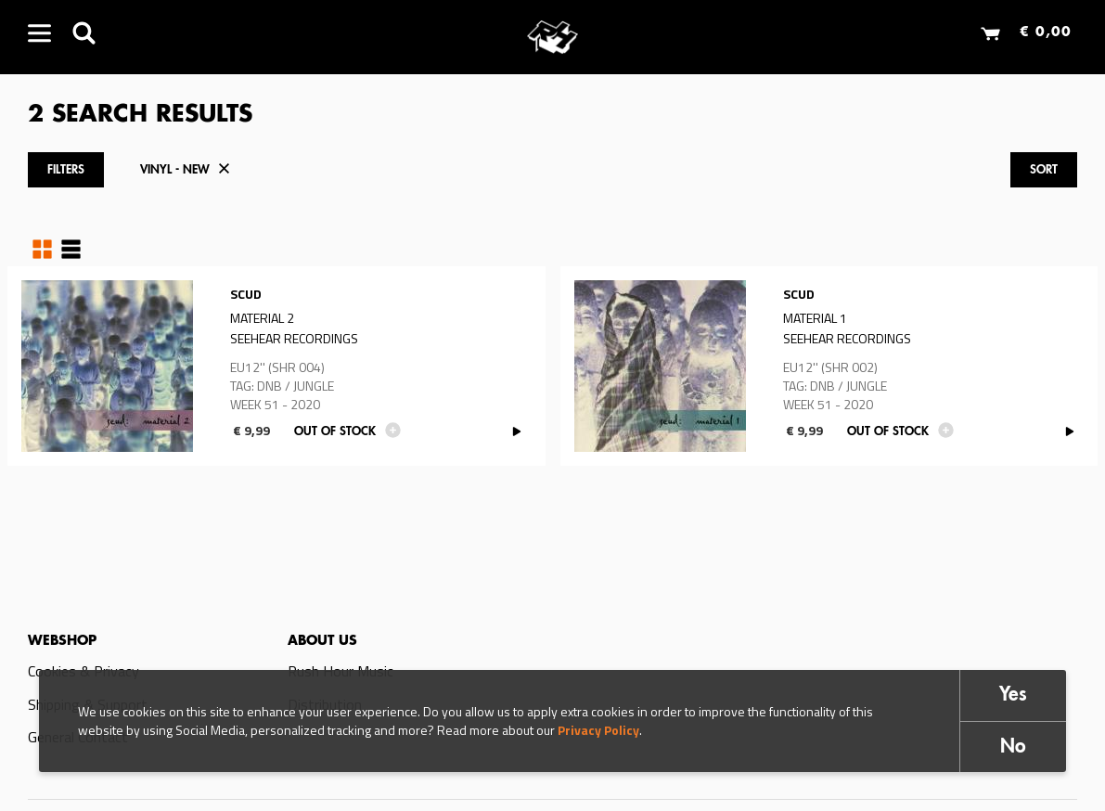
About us (322, 641)
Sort (1044, 170)
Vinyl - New (175, 170)
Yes (1013, 695)
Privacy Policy (598, 730)
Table (71, 249)
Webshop (62, 641)
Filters (65, 170)
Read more (276, 366)
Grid (42, 249)
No (1013, 747)
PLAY (517, 432)
